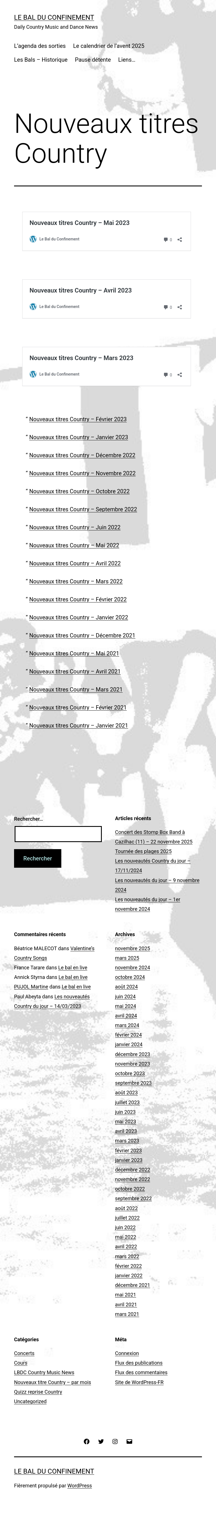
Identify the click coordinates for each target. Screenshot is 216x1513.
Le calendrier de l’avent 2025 (108, 46)
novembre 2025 (132, 948)
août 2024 (126, 987)
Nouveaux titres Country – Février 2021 (78, 707)
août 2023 (126, 1092)
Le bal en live (72, 967)
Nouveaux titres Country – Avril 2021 (75, 671)
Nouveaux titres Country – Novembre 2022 (82, 473)
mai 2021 (125, 1295)
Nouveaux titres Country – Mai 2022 (74, 545)
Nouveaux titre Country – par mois (52, 1382)
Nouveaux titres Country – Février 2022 (78, 599)
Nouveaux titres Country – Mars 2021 (76, 689)
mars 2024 (127, 1025)
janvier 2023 (129, 1160)
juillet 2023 (127, 1102)
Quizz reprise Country (38, 1392)
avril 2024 (126, 1016)
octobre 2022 (130, 1189)
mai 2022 (125, 1237)
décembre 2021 (132, 1285)
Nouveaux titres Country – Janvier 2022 (78, 617)
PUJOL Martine (31, 987)
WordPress (79, 1486)
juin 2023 (125, 1112)
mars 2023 (127, 1141)
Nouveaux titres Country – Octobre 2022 (79, 491)
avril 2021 (126, 1304)
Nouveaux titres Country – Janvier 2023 (78, 437)
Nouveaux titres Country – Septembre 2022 (83, 509)
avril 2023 (126, 1131)
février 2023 (128, 1150)
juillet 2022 (127, 1218)
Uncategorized (30, 1401)
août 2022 (126, 1208)
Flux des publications (139, 1363)
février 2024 (128, 1035)
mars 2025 (127, 958)
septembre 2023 (133, 1083)
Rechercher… (28, 819)
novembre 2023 (132, 1064)
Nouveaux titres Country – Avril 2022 (75, 563)
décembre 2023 (132, 1054)
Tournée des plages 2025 (143, 851)
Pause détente (93, 59)
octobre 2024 (130, 977)
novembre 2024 (132, 967)
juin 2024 (125, 996)
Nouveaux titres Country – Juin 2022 (74, 527)
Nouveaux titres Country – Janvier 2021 (78, 725)
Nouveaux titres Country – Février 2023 (78, 419)
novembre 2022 (132, 1179)
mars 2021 (127, 1314)
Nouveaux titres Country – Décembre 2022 (82, 455)
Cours (20, 1363)
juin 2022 (125, 1227)
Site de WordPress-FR (139, 1382)
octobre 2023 (130, 1073)
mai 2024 (125, 1006)
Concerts (24, 1353)
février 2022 (128, 1266)
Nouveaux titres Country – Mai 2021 (74, 653)
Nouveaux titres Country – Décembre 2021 (82, 635)
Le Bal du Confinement (54, 17)
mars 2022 (127, 1256)
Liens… (126, 59)
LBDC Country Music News (44, 1372)
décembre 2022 (132, 1170)
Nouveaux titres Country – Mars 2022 (76, 581)
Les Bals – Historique (41, 59)
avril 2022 (126, 1246)
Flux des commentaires (141, 1372)
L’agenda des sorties (40, 46)
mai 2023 (125, 1121)
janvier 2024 (129, 1044)
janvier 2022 (129, 1275)
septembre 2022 (133, 1198)
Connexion (127, 1353)
